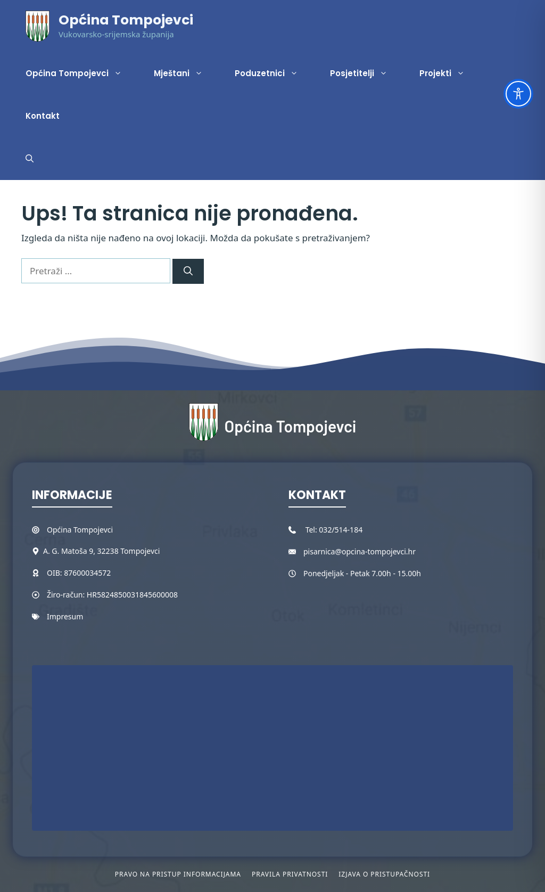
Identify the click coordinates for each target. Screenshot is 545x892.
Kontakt (43, 115)
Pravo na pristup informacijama (178, 874)
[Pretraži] (188, 271)
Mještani (186, 73)
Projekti (450, 73)
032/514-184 (340, 530)
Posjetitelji (366, 73)
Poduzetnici (274, 73)
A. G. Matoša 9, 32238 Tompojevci (101, 551)
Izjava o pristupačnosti (384, 874)
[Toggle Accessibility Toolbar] (518, 94)
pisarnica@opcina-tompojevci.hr (359, 551)
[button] (29, 158)
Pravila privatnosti (290, 874)
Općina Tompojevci (126, 20)
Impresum (65, 616)
